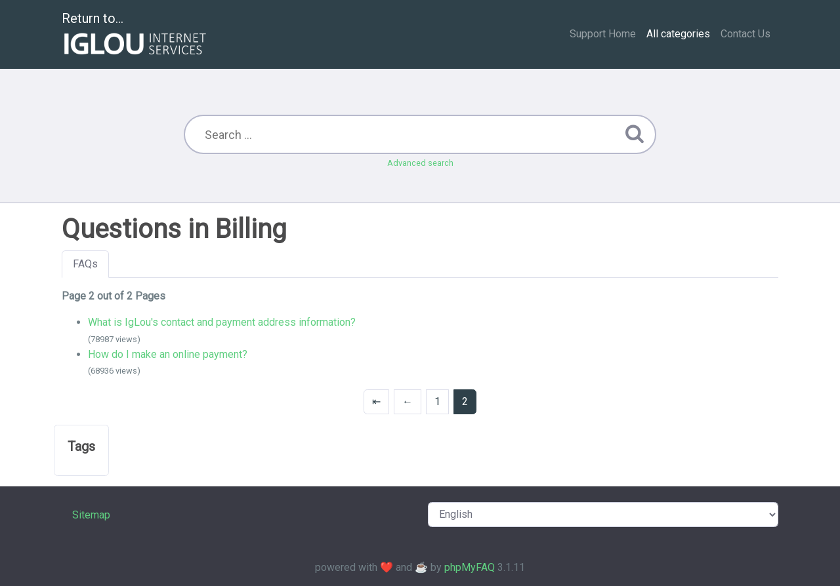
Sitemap (91, 515)
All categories (678, 34)
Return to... (135, 35)
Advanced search (420, 163)
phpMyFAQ (469, 567)
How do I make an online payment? (167, 354)
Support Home (603, 34)
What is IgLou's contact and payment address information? (222, 322)
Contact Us (745, 34)
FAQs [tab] (85, 264)
